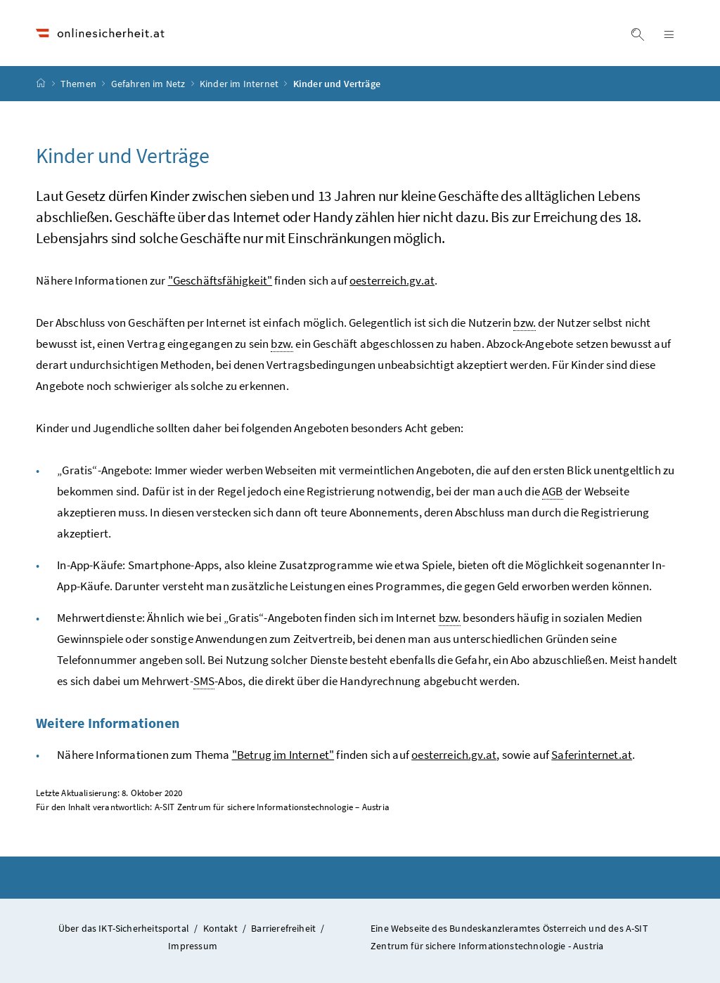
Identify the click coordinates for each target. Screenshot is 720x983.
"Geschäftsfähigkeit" (220, 280)
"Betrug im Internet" (283, 754)
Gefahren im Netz (149, 83)
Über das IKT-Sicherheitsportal (123, 928)
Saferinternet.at (591, 754)
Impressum (192, 945)
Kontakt (220, 928)
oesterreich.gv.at (392, 280)
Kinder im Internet (240, 83)
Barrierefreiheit (283, 928)
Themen (79, 83)
